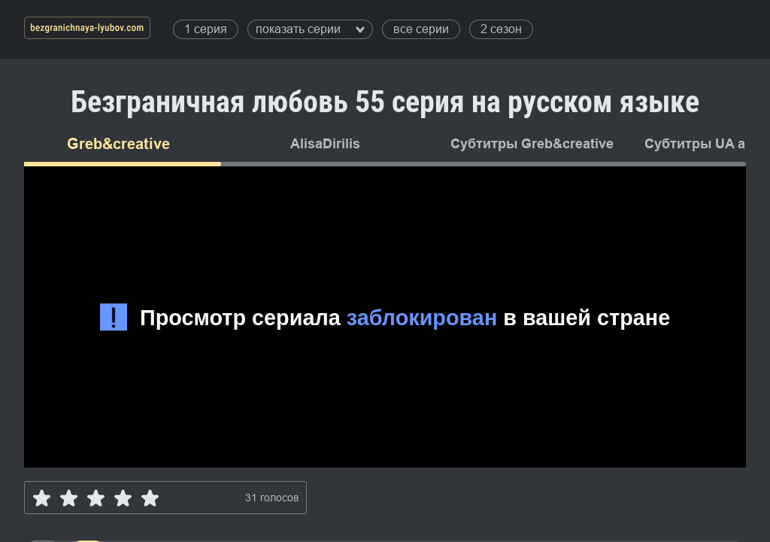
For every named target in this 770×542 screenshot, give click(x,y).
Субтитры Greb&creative (532, 143)
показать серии (310, 29)
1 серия (205, 29)
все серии (421, 29)
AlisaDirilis (325, 143)
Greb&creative (118, 144)
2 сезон (501, 29)
